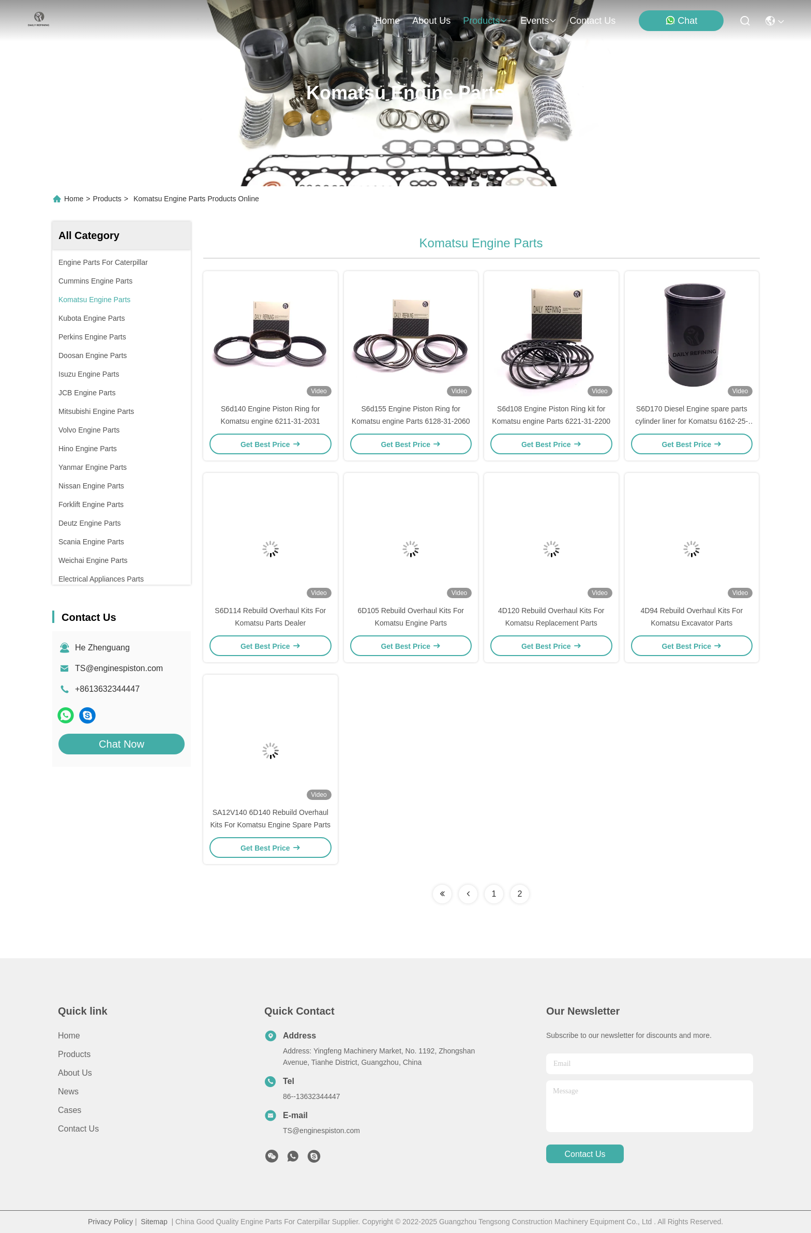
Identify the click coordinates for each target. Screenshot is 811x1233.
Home (387, 21)
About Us (75, 1072)
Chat (681, 20)
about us (431, 21)
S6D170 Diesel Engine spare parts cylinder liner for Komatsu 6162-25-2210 (691, 421)
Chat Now (121, 744)
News (68, 1091)
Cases (69, 1110)
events (538, 21)
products (485, 21)
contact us (592, 21)
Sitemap (154, 1221)
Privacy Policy (110, 1221)
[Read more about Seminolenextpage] (442, 894)
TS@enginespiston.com (119, 668)
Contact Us (78, 1128)
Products (107, 199)
